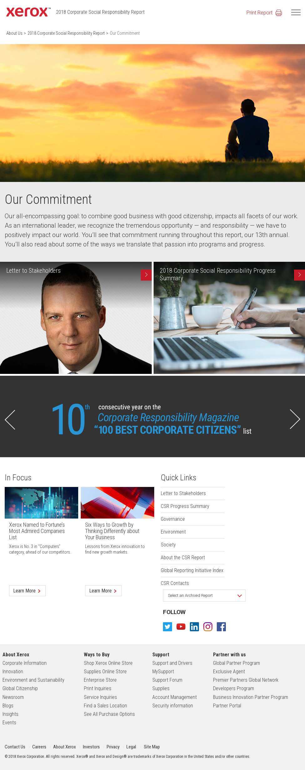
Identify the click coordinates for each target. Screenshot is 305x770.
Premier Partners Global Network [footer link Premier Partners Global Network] (245, 680)
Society (168, 545)
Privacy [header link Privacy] (113, 747)
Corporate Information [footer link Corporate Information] (25, 663)
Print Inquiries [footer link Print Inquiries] (97, 688)
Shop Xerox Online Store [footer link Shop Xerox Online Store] (108, 663)
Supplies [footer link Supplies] (161, 688)
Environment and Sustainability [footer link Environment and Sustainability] (33, 680)
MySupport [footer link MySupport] (163, 671)
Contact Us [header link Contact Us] (15, 747)
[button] (10, 419)
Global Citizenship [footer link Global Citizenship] (20, 688)
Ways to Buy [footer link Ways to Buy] (96, 655)
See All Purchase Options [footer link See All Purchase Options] (109, 714)
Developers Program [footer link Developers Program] (233, 688)
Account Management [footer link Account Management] (174, 697)
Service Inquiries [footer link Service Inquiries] (100, 697)
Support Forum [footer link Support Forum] (167, 680)
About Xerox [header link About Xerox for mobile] (64, 747)
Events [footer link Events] (9, 723)
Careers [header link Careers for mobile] (39, 747)
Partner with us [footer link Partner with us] (229, 655)
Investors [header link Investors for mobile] (91, 747)
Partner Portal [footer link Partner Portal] (227, 706)
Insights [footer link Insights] (10, 714)
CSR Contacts (175, 583)
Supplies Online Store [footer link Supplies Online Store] (105, 671)
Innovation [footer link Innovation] (13, 671)
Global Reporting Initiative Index (192, 570)
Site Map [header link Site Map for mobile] (152, 747)
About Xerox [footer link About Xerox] (16, 655)
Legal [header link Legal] (131, 747)
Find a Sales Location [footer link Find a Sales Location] (105, 706)
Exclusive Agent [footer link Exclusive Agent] (229, 671)
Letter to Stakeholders (183, 493)
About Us (14, 33)
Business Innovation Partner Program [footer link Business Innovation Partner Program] (250, 697)
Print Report (259, 13)
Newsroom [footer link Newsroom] (13, 697)
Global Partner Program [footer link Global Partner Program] (236, 663)
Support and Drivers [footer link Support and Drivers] (172, 663)
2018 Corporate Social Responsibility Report (100, 12)
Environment (173, 532)
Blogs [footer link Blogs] (8, 706)
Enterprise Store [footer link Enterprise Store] (100, 680)
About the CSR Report (183, 558)
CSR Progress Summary (185, 506)
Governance (173, 519)
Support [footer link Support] (160, 655)
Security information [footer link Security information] (172, 706)
